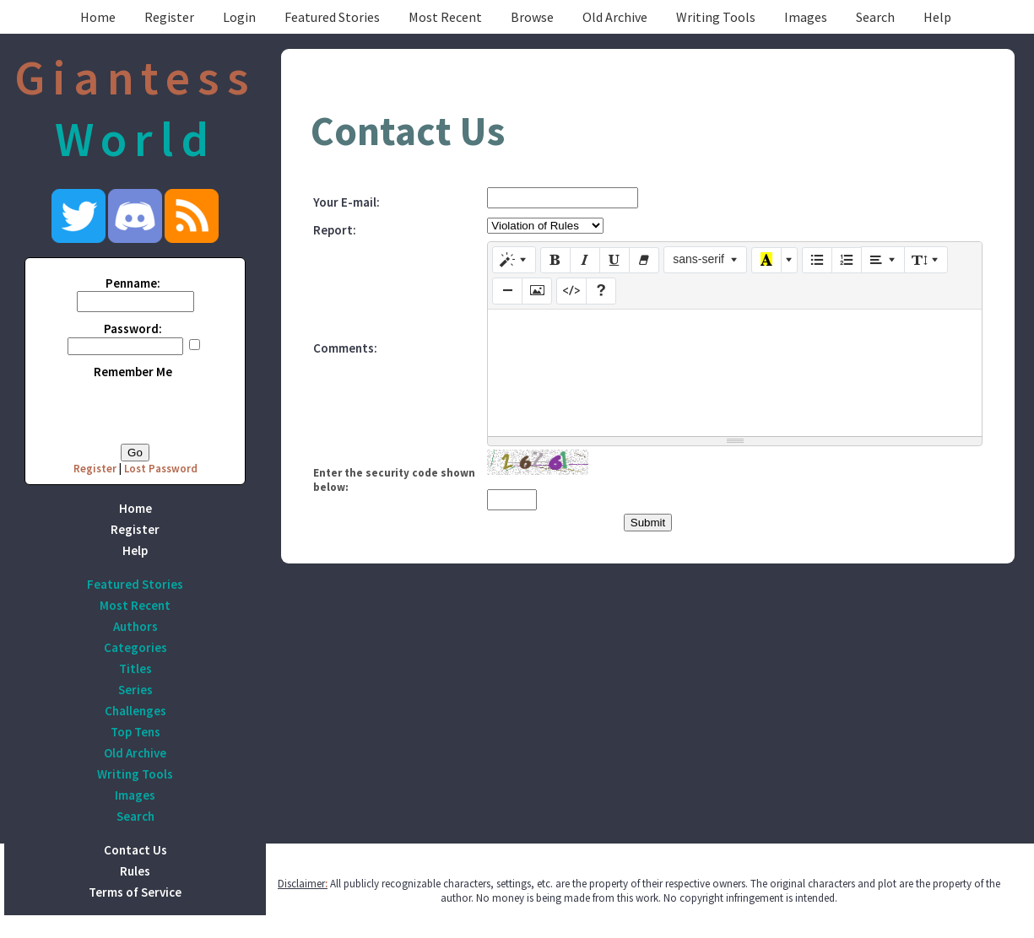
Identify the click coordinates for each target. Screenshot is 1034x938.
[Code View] (571, 291)
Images (805, 16)
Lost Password (161, 468)
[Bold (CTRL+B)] (555, 260)
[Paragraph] (883, 259)
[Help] (601, 291)
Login (239, 16)
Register (169, 16)
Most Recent (445, 16)
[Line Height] (926, 259)
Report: (334, 230)
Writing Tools (715, 16)
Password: (133, 329)
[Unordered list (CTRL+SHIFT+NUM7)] (817, 260)
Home (98, 16)
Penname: (133, 283)
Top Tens (135, 732)
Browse (532, 16)
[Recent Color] (766, 260)
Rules (135, 871)
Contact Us (135, 850)
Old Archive (614, 16)
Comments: (345, 348)
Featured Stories (332, 16)
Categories (135, 647)
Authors (135, 626)
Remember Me (133, 372)
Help (937, 16)
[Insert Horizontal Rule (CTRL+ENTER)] (507, 291)
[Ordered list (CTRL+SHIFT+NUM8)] (846, 260)
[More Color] (789, 260)
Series (135, 690)
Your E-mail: (346, 202)
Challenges (135, 711)
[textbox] (735, 373)
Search (875, 16)
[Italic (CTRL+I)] (585, 260)
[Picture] (537, 291)
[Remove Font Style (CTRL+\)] (644, 260)
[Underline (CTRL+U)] (614, 260)
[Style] (514, 259)
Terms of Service (135, 892)
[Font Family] (705, 259)
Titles (135, 668)
